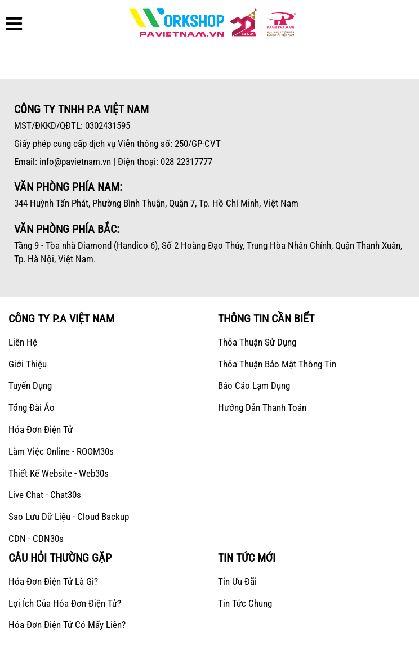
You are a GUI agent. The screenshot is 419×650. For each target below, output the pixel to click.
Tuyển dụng (30, 385)
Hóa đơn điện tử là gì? (53, 581)
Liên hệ (22, 342)
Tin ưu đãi (237, 581)
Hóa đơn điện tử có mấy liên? (67, 624)
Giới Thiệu (27, 364)
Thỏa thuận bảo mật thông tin (277, 364)
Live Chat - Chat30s (44, 494)
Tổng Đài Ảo (31, 407)
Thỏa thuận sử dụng (257, 342)
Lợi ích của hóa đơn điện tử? (64, 603)
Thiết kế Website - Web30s (58, 473)
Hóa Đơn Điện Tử (40, 429)
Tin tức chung (245, 603)
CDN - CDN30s (36, 538)
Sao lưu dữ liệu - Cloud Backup (68, 516)
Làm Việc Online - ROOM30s (61, 451)
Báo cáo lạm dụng (254, 385)
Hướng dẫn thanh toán (262, 407)
